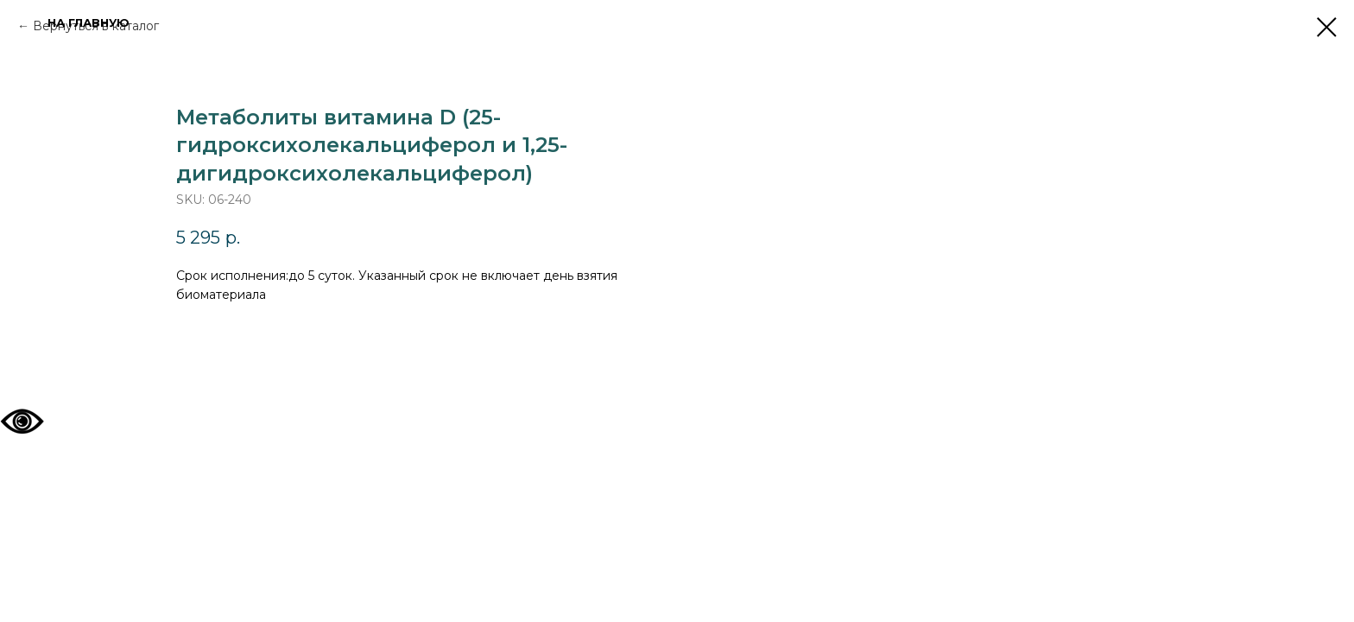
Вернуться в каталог (96, 26)
